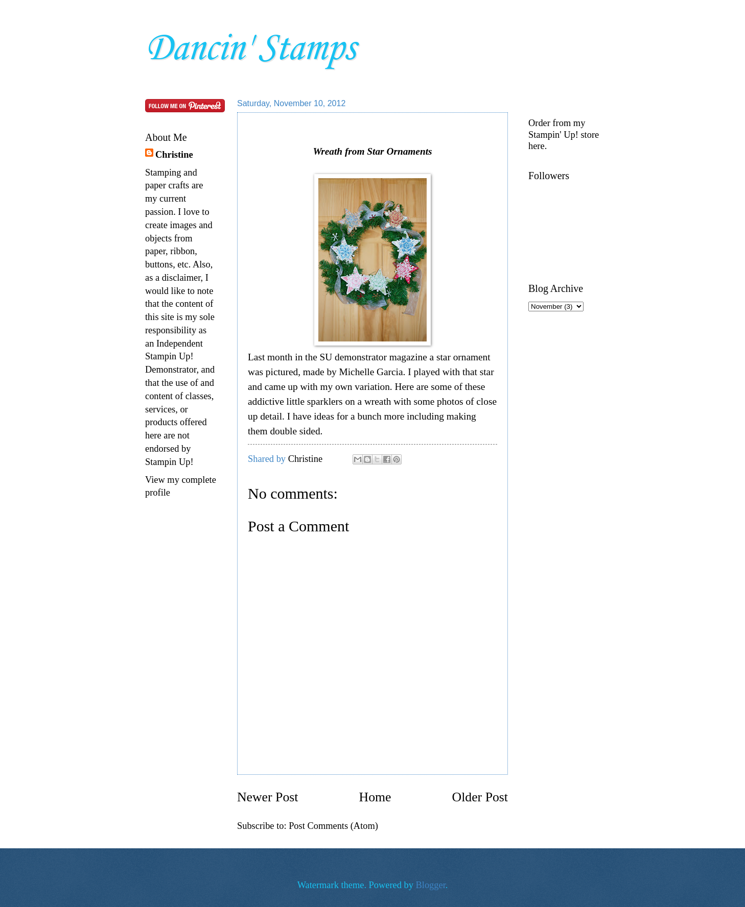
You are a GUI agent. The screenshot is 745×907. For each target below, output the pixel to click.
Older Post (480, 797)
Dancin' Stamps (250, 49)
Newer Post (267, 797)
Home (375, 797)
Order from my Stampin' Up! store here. (563, 134)
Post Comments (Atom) (333, 826)
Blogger (431, 885)
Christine (174, 155)
